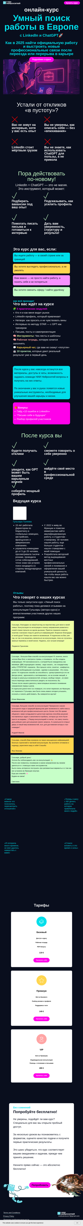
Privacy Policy (8, 1216)
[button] (40, 1185)
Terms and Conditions (11, 1213)
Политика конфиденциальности (16, 1220)
